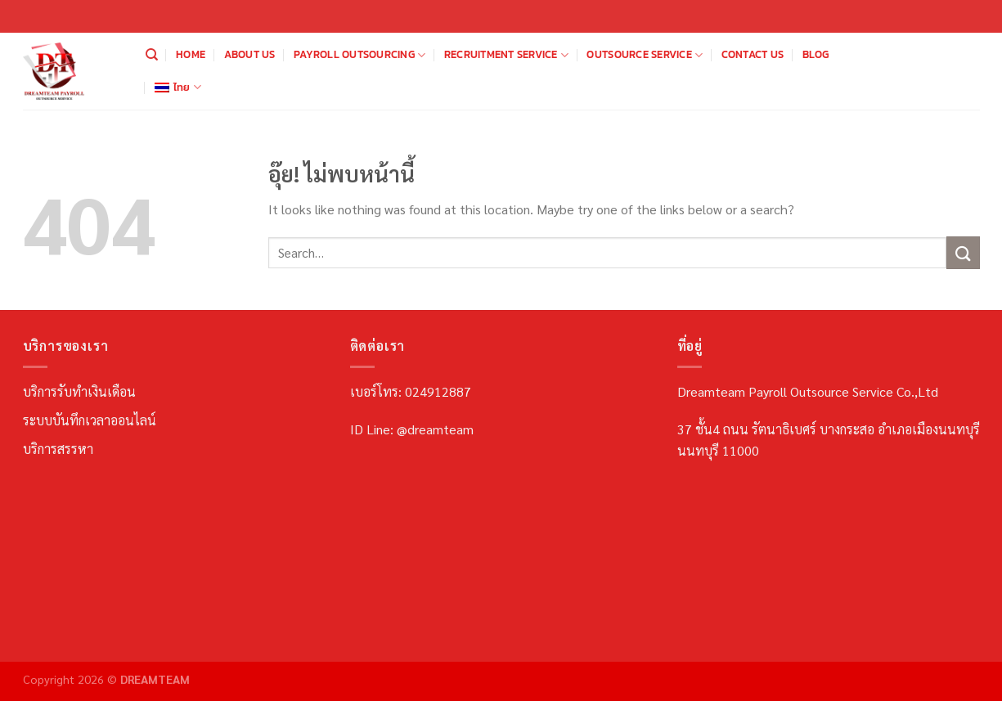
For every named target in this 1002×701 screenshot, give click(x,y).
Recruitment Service (506, 55)
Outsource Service (644, 55)
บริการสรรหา (58, 448)
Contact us (752, 54)
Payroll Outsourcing (359, 55)
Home (190, 54)
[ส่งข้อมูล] (962, 252)
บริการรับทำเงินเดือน (79, 391)
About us (250, 54)
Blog (815, 54)
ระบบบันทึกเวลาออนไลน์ (89, 420)
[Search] (152, 54)
